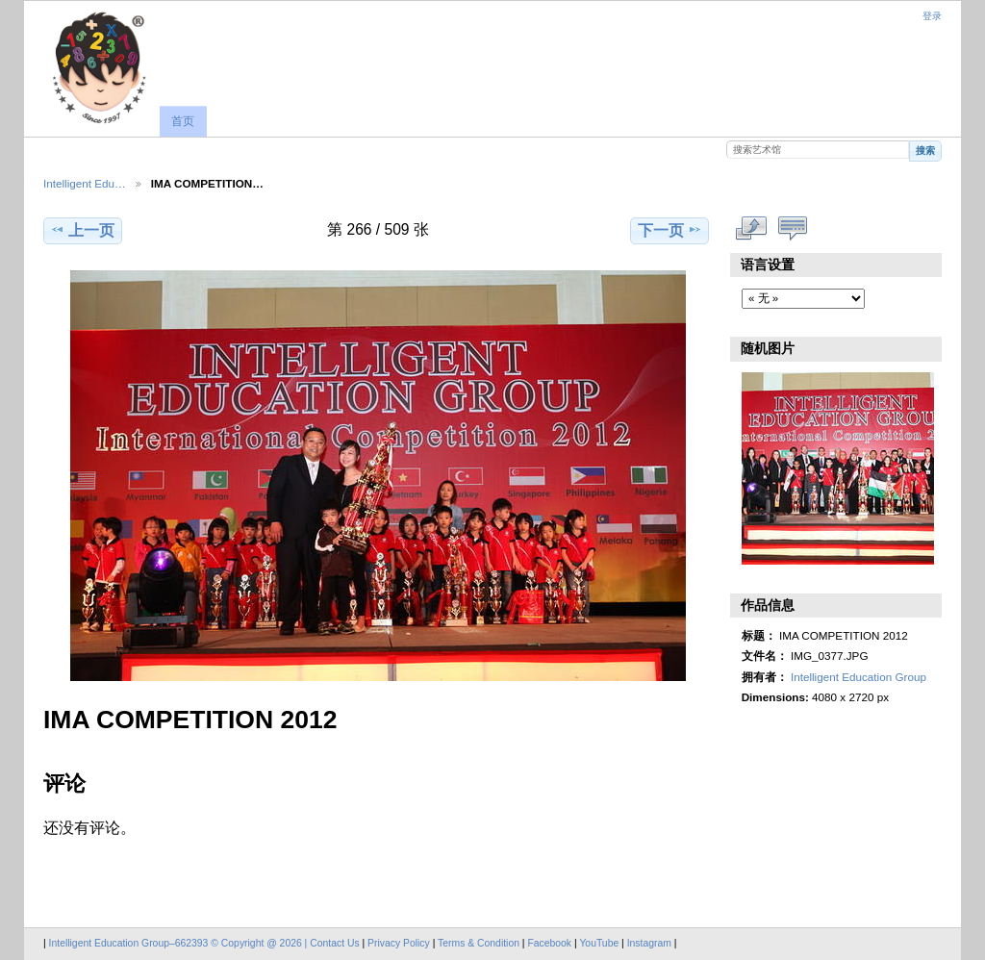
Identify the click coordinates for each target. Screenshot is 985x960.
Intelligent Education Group (858, 676)
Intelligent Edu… (84, 183)
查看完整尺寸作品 (751, 228)
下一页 (670, 230)
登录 (932, 16)
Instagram (650, 943)
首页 (182, 121)
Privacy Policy (398, 943)
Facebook (549, 943)
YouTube (599, 943)
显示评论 (793, 228)
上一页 (82, 230)
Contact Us (334, 943)
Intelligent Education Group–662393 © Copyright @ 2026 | (180, 943)
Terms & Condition (478, 943)
